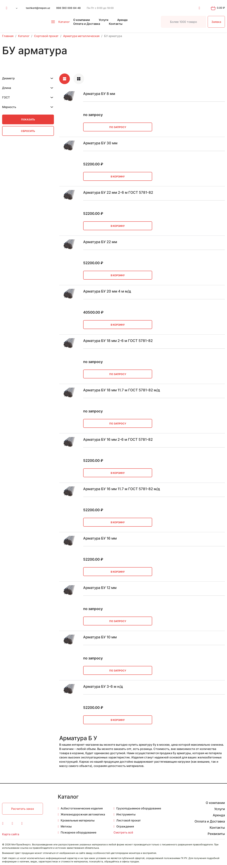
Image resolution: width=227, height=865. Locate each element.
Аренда (122, 20)
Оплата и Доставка (86, 23)
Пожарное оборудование (78, 832)
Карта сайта (10, 834)
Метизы (66, 826)
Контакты (115, 23)
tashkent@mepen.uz (38, 7)
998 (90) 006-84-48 (68, 7)
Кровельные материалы (78, 820)
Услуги (103, 20)
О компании (81, 20)
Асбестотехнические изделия (82, 808)
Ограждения (125, 826)
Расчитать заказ (22, 808)
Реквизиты (216, 834)
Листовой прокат (128, 820)
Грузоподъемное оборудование (138, 808)
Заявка (216, 22)
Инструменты (125, 814)
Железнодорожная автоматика (83, 814)
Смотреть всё (123, 832)
